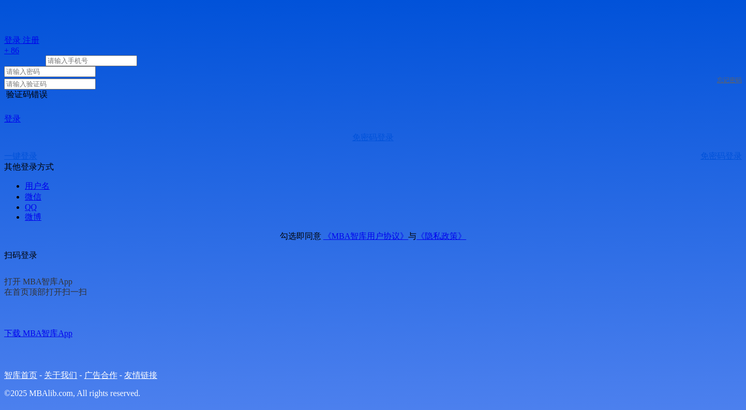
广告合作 (100, 375)
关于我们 (60, 375)
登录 (12, 118)
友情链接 (140, 375)
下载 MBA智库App (38, 333)
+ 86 (11, 50)
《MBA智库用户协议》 (365, 236)
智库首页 (20, 375)
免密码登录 (373, 137)
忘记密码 (729, 80)
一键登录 (20, 155)
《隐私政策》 (441, 236)
